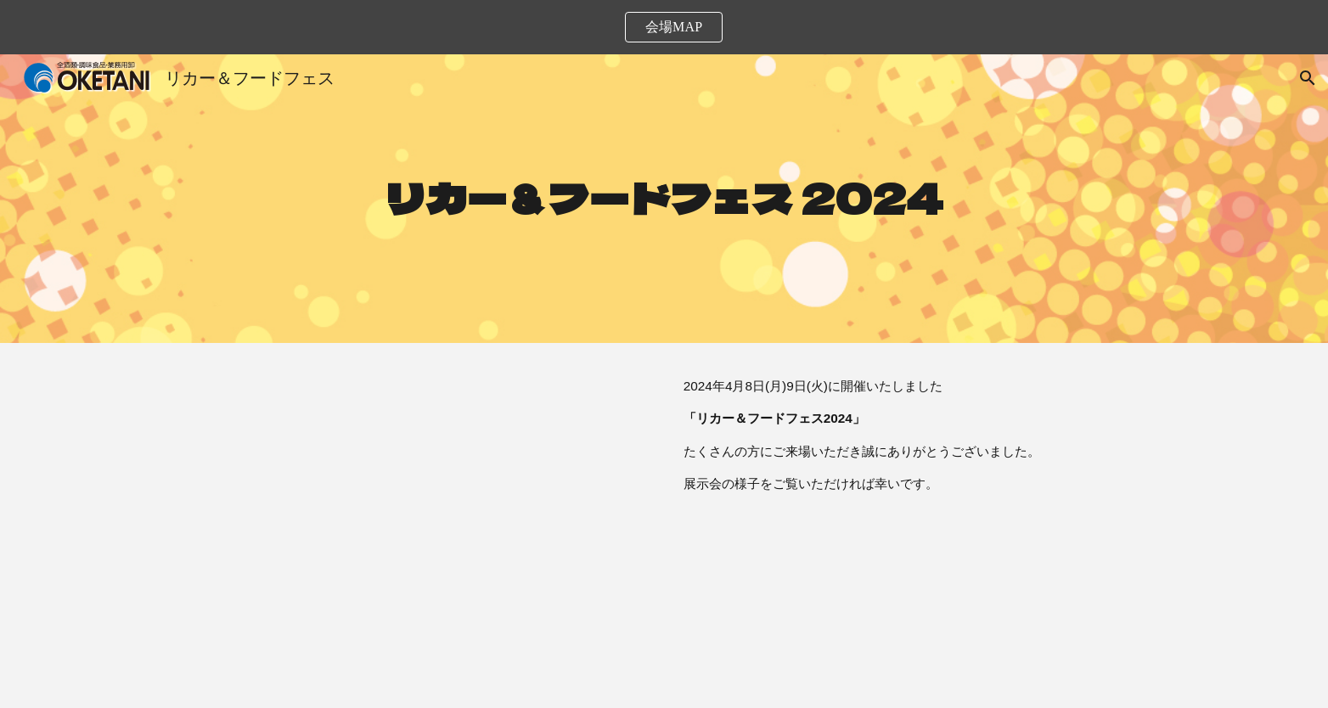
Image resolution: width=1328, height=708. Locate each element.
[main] (664, 199)
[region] (664, 27)
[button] (1307, 78)
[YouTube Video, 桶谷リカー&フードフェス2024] (412, 525)
